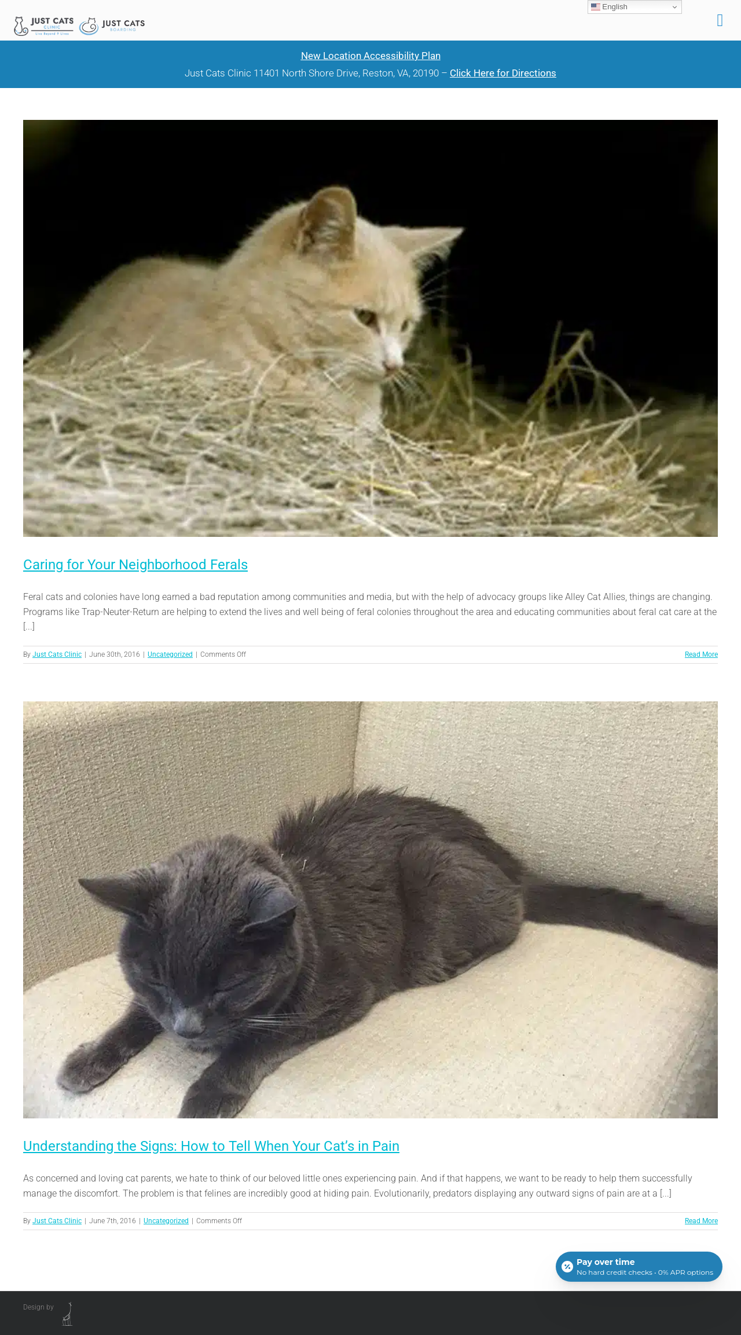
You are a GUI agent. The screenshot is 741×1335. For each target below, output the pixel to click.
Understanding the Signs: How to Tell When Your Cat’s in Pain (211, 1146)
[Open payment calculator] (639, 1267)
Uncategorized (170, 654)
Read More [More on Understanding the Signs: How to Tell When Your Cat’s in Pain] (701, 1221)
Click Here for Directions (503, 73)
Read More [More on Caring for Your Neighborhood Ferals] (701, 654)
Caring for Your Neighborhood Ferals (135, 565)
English (609, 7)
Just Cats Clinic (57, 654)
